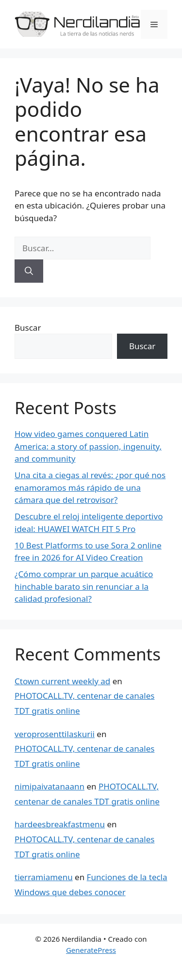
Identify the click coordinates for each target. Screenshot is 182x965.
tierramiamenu (44, 877)
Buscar (28, 327)
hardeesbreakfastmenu (60, 824)
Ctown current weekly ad (62, 681)
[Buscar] (29, 271)
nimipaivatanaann (49, 786)
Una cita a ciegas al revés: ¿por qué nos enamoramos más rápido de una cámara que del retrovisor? (90, 487)
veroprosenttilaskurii (55, 734)
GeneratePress (91, 950)
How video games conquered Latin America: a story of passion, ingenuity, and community (88, 446)
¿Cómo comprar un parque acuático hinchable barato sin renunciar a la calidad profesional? (84, 586)
